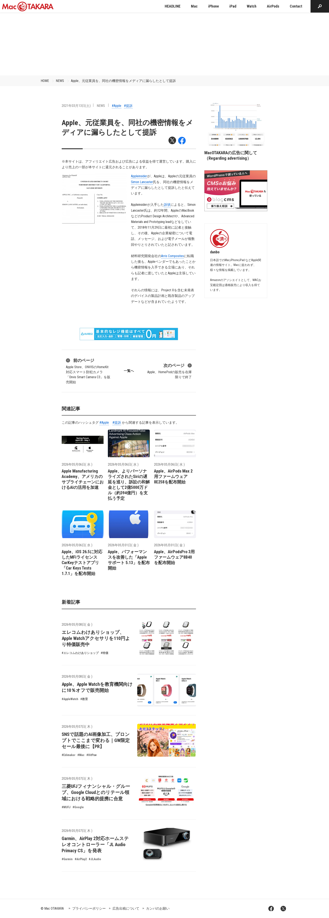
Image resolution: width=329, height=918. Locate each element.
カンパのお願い (158, 908)
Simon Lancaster (142, 182)
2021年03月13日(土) (76, 106)
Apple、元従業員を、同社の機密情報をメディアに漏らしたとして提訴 (123, 81)
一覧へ (129, 371)
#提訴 (128, 106)
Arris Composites (172, 256)
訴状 (167, 205)
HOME (45, 81)
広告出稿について (125, 908)
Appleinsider (139, 176)
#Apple (116, 106)
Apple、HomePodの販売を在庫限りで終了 (169, 370)
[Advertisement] (164, 44)
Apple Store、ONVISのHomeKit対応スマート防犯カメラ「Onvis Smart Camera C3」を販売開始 (88, 370)
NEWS (60, 81)
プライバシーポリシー (89, 908)
